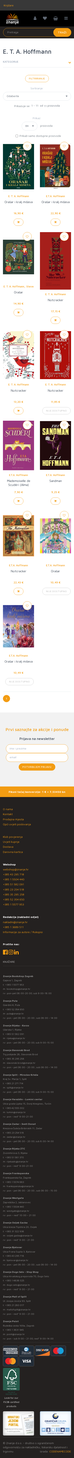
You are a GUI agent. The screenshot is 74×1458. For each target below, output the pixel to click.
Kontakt (8, 814)
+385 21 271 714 (14, 1083)
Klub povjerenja (13, 836)
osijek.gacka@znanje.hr (20, 1235)
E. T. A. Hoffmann (18, 196)
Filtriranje (37, 78)
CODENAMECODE (60, 1451)
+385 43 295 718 (13, 874)
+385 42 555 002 (14, 1108)
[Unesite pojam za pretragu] (37, 32)
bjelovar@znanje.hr (17, 1260)
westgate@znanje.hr (18, 1210)
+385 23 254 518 (13, 889)
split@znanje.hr (15, 1087)
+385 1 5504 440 (13, 879)
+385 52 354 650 (13, 899)
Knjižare (8, 5)
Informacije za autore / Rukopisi (23, 932)
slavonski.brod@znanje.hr (21, 1062)
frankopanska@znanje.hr (20, 1186)
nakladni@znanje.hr (15, 922)
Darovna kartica (13, 852)
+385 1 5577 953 (13, 904)
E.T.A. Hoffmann (55, 196)
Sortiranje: (37, 88)
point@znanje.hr (16, 1334)
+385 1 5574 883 (14, 1182)
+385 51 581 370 (14, 1157)
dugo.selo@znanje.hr (18, 1284)
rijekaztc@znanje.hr (17, 1161)
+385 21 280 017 (14, 1305)
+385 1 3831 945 (14, 1329)
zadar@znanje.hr (16, 1136)
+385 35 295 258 (13, 894)
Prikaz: (37, 118)
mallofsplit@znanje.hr (19, 1309)
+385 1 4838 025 (14, 1280)
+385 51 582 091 (13, 884)
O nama (8, 809)
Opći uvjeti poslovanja (17, 824)
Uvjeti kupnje (11, 841)
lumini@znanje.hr (16, 1112)
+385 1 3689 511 (13, 927)
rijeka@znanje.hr (16, 1038)
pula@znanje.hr (15, 1013)
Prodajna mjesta (13, 819)
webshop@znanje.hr (16, 869)
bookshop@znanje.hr (18, 988)
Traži (62, 32)
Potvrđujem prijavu (36, 766)
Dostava (8, 846)
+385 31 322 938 (14, 1231)
